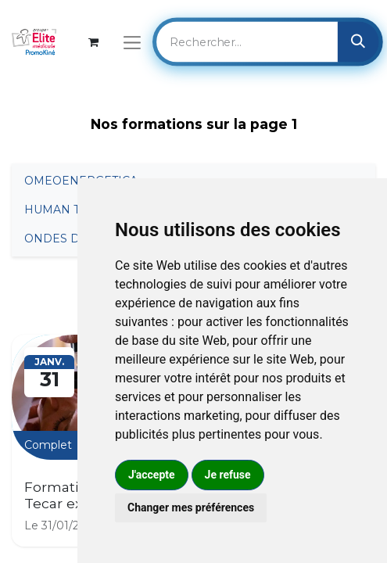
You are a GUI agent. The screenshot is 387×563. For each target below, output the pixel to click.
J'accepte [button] (151, 474)
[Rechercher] (358, 41)
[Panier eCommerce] (93, 41)
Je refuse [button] (228, 474)
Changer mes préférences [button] (190, 507)
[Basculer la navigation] (131, 41)
